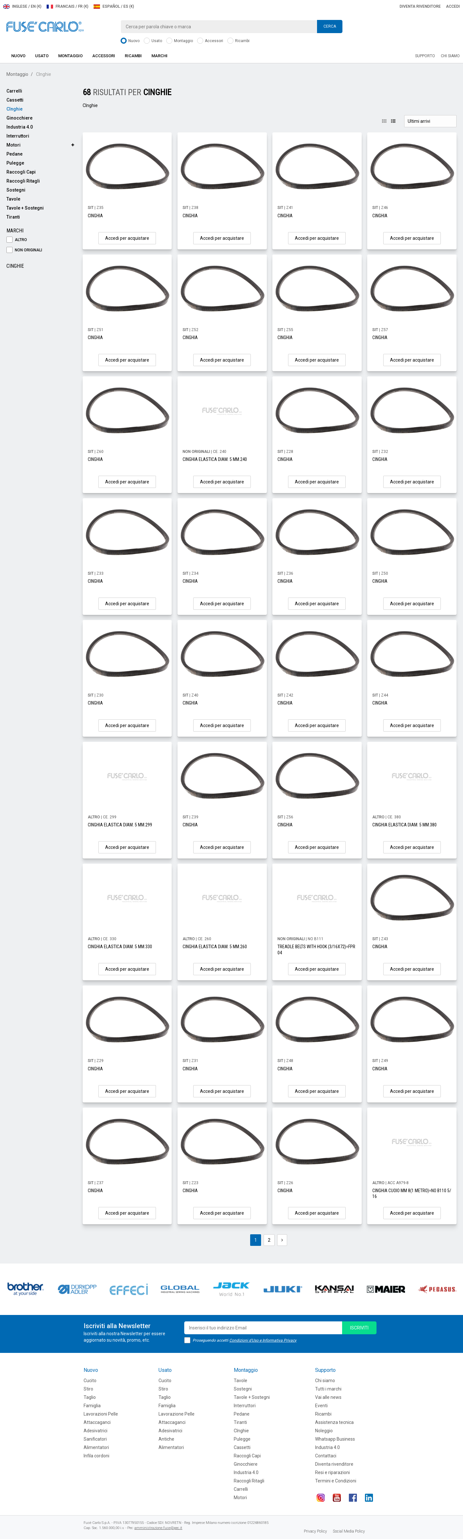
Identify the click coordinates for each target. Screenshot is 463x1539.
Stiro (88, 1388)
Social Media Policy (349, 1531)
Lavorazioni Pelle (101, 1414)
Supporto (425, 56)
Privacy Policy (315, 1531)
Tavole (13, 199)
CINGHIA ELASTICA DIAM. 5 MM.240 (215, 459)
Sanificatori (95, 1439)
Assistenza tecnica (334, 1422)
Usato (153, 41)
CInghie (14, 109)
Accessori (210, 41)
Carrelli (14, 91)
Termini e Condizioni (335, 1480)
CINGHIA (95, 215)
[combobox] (231, 26)
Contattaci (325, 1455)
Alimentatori (96, 1447)
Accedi (453, 6)
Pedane (14, 154)
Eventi (321, 1405)
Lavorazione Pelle (177, 1414)
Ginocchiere (19, 118)
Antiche (166, 1439)
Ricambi (238, 41)
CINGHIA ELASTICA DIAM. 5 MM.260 (215, 946)
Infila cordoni (96, 1455)
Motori (13, 145)
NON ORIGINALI (24, 250)
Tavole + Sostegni (25, 208)
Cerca (329, 26)
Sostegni (15, 190)
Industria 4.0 (19, 127)
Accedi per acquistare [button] (127, 238)
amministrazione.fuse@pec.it (158, 1528)
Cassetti (14, 100)
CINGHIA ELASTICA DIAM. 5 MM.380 (404, 824)
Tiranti (13, 217)
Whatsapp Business (335, 1439)
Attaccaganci (97, 1422)
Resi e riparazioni (332, 1472)
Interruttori (17, 136)
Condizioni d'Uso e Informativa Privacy (262, 1340)
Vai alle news (328, 1397)
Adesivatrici (95, 1430)
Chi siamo (450, 56)
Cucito (90, 1380)
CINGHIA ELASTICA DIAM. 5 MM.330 (120, 946)
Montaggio (179, 41)
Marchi (159, 55)
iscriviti (359, 1327)
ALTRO (16, 240)
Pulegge (15, 163)
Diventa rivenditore (420, 6)
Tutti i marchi (328, 1388)
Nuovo (130, 41)
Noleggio (324, 1430)
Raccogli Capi (21, 172)
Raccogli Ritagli (23, 181)
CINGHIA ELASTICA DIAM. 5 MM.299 (120, 824)
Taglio (90, 1397)
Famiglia (92, 1405)
